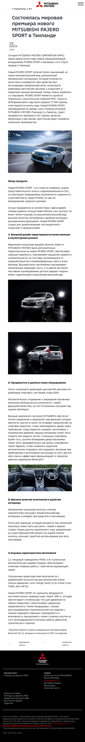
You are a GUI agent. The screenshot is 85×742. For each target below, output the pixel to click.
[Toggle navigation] (81, 3)
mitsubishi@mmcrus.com (61, 723)
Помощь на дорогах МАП (16, 675)
